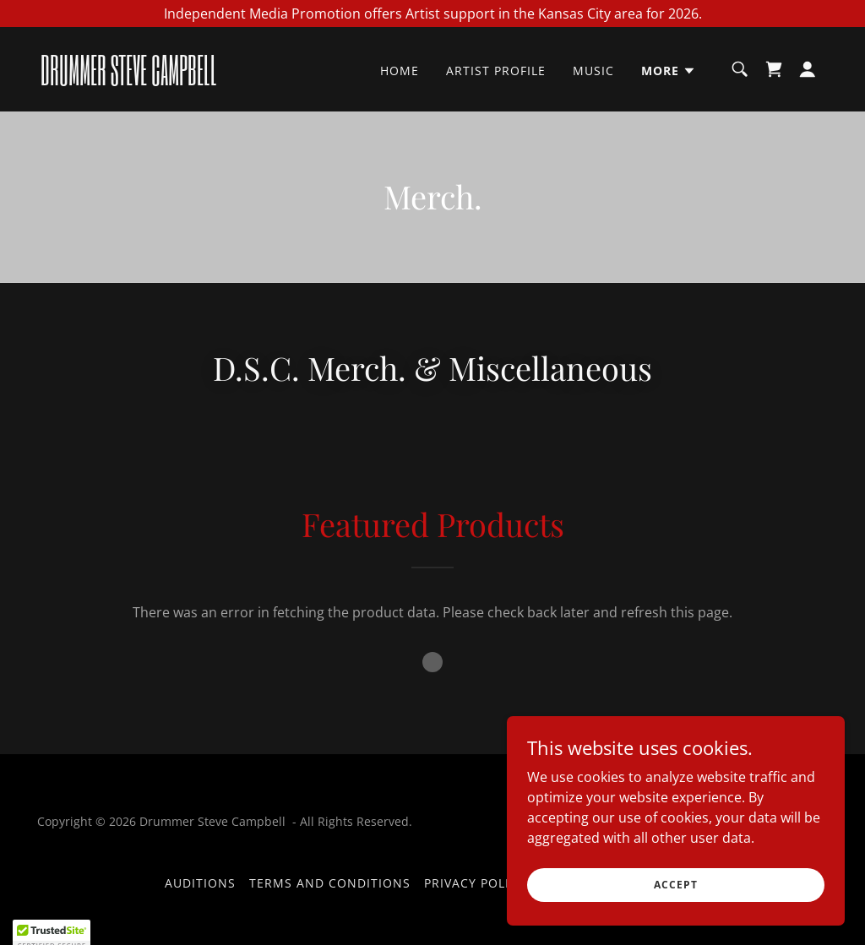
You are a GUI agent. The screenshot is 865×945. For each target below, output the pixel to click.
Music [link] (593, 70)
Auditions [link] (200, 883)
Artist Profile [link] (496, 70)
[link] (150, 80)
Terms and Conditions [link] (330, 883)
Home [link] (399, 70)
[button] (668, 71)
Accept (675, 884)
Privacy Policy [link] (474, 883)
